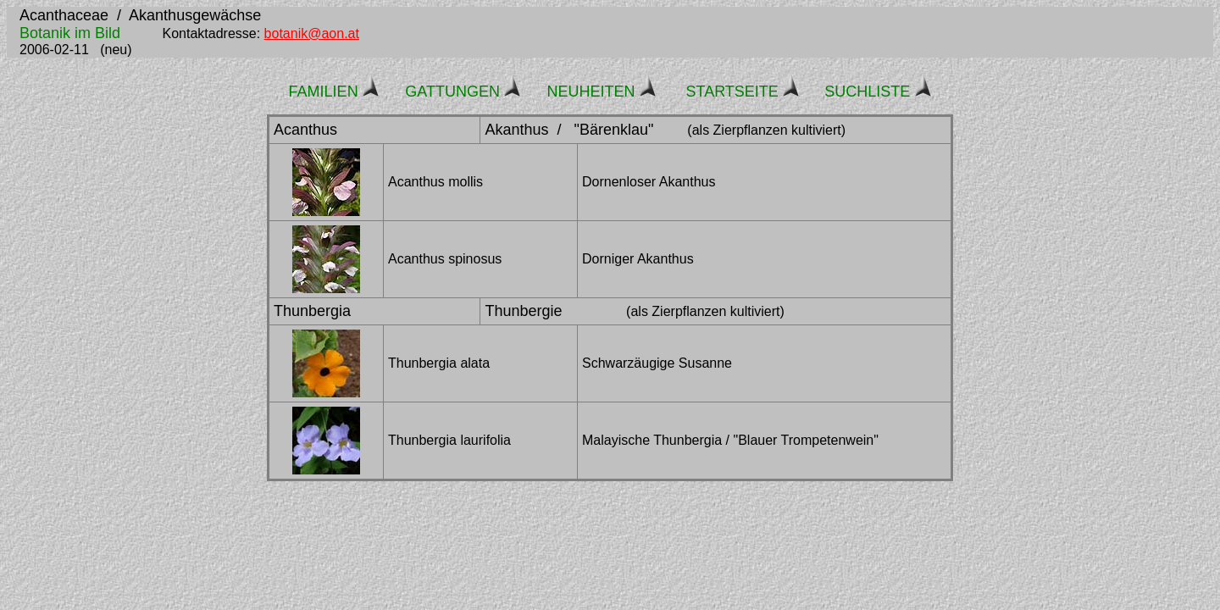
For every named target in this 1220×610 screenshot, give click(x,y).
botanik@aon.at (311, 33)
